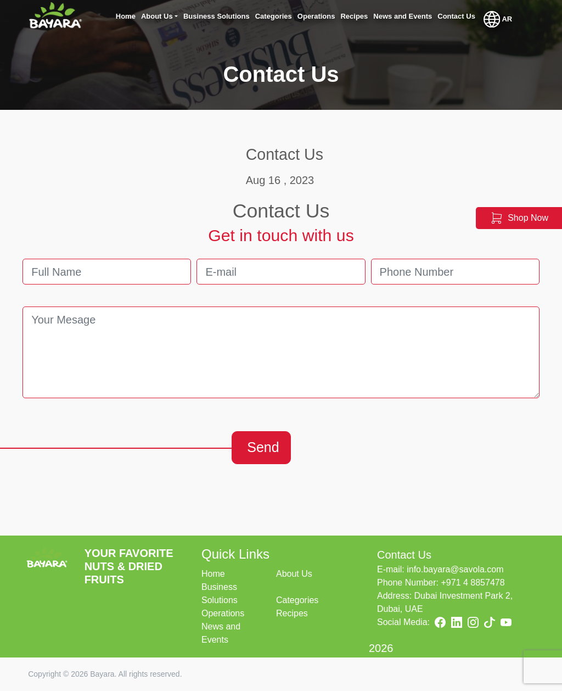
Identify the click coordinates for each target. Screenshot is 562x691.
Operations (222, 613)
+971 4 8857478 (472, 582)
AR (498, 19)
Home (213, 573)
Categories (297, 600)
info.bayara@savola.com (455, 569)
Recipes (292, 613)
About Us (294, 573)
